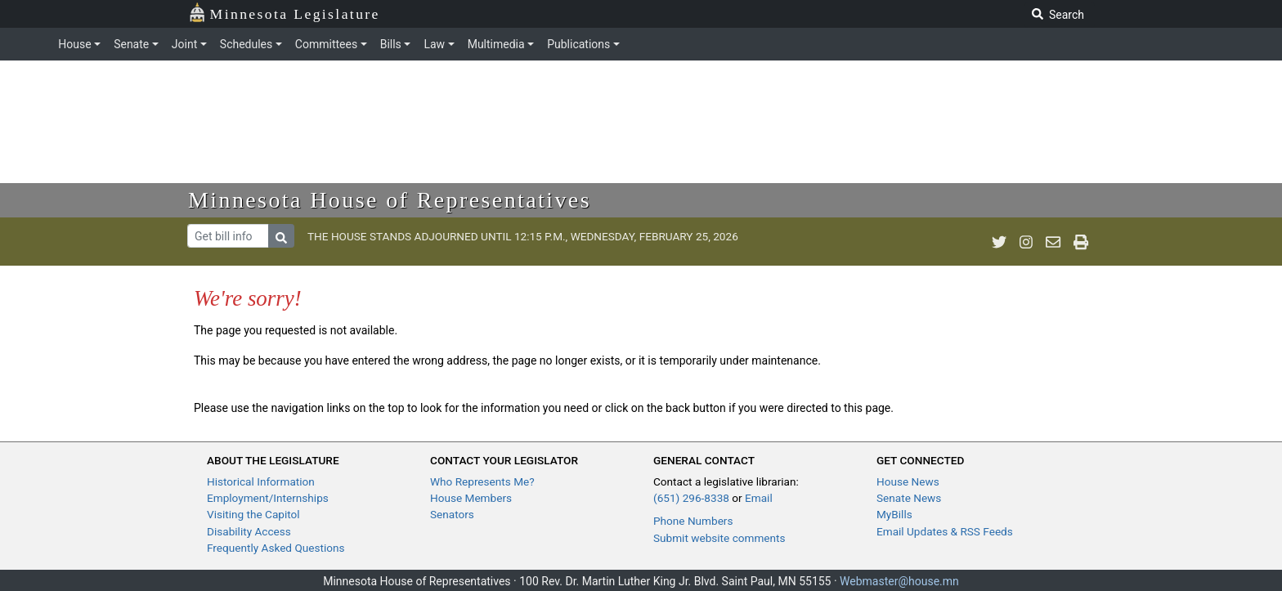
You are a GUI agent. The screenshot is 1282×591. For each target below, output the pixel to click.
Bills (390, 44)
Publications (578, 44)
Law (434, 44)
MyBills (894, 514)
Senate (131, 44)
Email (759, 497)
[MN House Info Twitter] (999, 242)
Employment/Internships (268, 497)
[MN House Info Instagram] (1026, 242)
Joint (184, 44)
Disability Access (249, 531)
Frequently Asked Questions (276, 547)
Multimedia (496, 44)
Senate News (908, 497)
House (74, 44)
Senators (452, 514)
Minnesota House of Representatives (389, 200)
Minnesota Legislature (284, 12)
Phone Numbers (693, 520)
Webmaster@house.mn (899, 581)
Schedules (246, 44)
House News (907, 481)
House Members (471, 497)
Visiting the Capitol (253, 514)
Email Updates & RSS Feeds (944, 531)
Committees (326, 44)
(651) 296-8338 (691, 497)
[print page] (1081, 242)
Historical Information (261, 481)
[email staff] (1053, 242)
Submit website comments (719, 537)
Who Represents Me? (482, 481)
